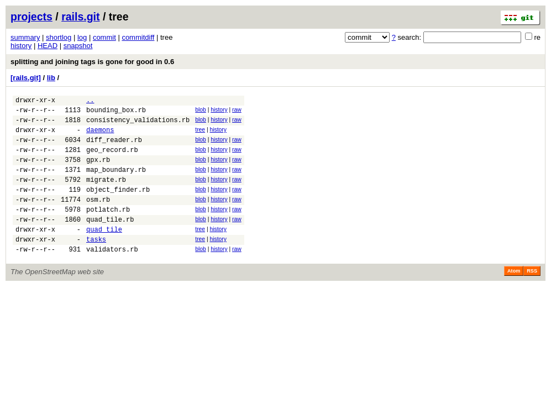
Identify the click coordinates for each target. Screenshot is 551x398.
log (82, 37)
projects (32, 17)
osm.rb (98, 217)
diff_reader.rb (114, 148)
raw (237, 111)
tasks (96, 264)
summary (25, 37)
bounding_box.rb (116, 113)
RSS (532, 297)
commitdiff (138, 37)
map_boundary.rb (116, 182)
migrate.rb (106, 194)
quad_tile (104, 252)
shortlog (58, 37)
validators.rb (112, 275)
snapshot (78, 45)
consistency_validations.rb (138, 124)
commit (104, 37)
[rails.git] (26, 78)
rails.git (80, 17)
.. (90, 101)
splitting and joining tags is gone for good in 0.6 (92, 61)
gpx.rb (98, 171)
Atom (513, 297)
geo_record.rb (112, 159)
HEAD (47, 45)
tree (200, 135)
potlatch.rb (108, 229)
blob (200, 111)
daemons (100, 136)
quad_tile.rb (110, 240)
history (21, 45)
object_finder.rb (118, 206)
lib (51, 78)
